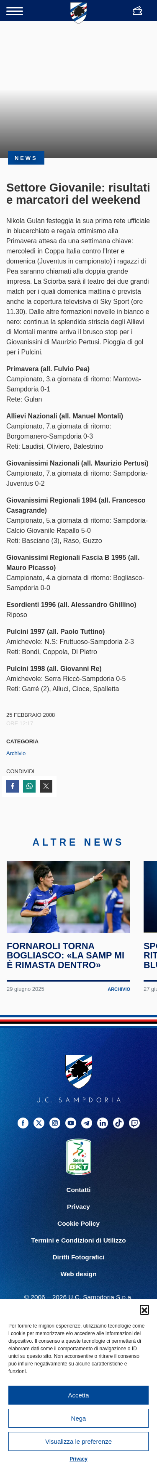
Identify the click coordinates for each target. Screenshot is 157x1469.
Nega (78, 1418)
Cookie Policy (78, 1223)
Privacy (78, 1459)
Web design (78, 1273)
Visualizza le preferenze (78, 1441)
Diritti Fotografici (79, 1257)
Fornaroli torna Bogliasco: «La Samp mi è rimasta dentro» (65, 955)
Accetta (78, 1395)
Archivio (16, 753)
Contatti (78, 1189)
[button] (144, 1309)
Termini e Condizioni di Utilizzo (78, 1240)
